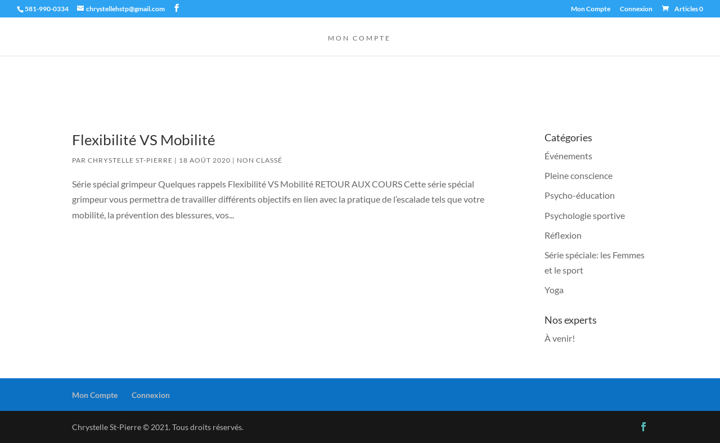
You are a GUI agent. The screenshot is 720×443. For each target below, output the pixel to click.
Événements (568, 155)
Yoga (554, 289)
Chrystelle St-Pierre (130, 160)
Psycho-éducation (579, 195)
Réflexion (563, 235)
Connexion (636, 9)
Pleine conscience (578, 175)
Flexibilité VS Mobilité (143, 140)
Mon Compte (590, 9)
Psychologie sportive (584, 215)
